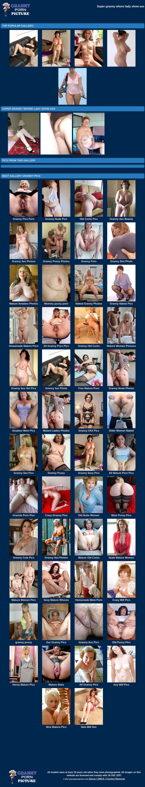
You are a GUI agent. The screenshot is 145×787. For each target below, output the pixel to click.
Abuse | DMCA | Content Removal (107, 779)
